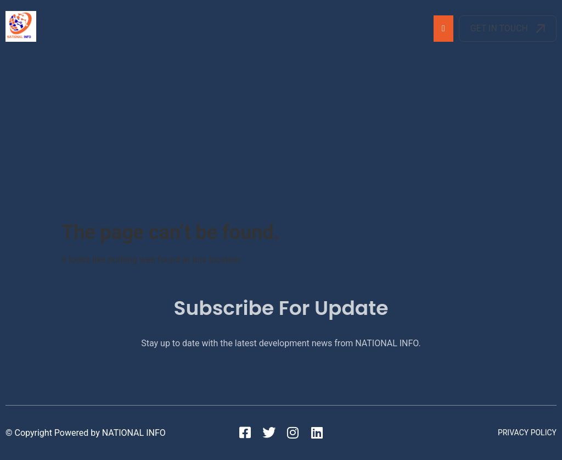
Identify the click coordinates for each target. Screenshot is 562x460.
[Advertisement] (281, 138)
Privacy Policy (527, 432)
